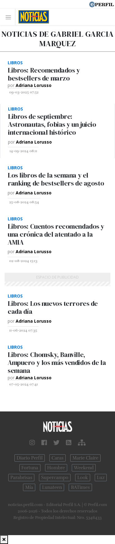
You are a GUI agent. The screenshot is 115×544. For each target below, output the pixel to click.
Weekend (84, 468)
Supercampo (54, 477)
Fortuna (29, 468)
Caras (57, 458)
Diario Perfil (30, 458)
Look (82, 477)
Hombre (56, 468)
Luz (101, 477)
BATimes (80, 487)
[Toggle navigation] (10, 17)
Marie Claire (85, 458)
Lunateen (52, 487)
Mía (29, 487)
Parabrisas (21, 477)
